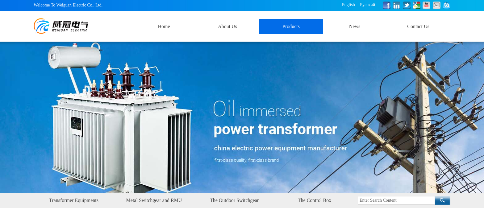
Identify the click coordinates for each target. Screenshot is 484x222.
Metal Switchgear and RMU (154, 200)
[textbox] (396, 200)
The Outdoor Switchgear (234, 200)
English (348, 5)
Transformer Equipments (73, 200)
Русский (367, 5)
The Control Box (314, 200)
